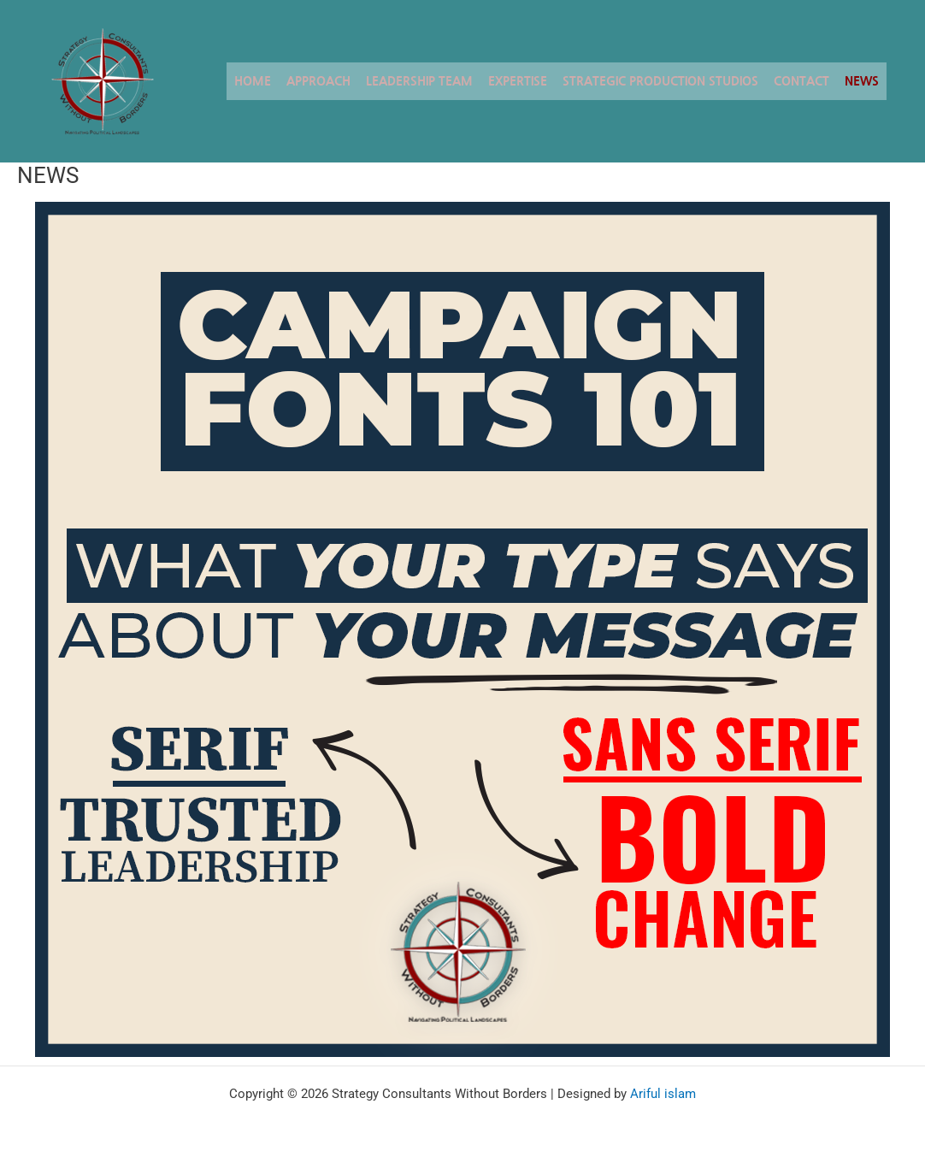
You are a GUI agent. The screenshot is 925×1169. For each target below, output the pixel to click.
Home (252, 81)
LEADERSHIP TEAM (419, 81)
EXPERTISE (517, 81)
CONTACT (801, 81)
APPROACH (318, 81)
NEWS (862, 81)
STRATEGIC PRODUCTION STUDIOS (660, 81)
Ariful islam (663, 1093)
